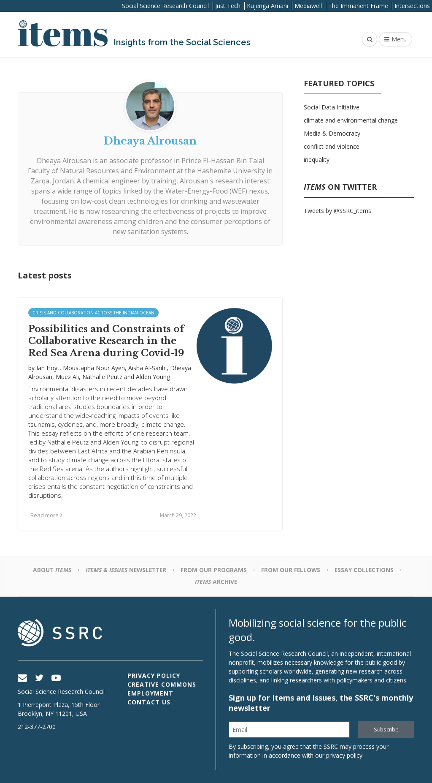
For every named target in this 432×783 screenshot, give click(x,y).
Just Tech (227, 6)
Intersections (412, 6)
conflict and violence (331, 146)
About (49, 570)
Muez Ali (67, 377)
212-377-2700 (37, 727)
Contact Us (148, 702)
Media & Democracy (332, 133)
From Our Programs (214, 570)
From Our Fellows (291, 570)
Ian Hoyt (47, 368)
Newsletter (125, 570)
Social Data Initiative (331, 107)
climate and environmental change (351, 120)
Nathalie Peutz (102, 377)
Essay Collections (366, 570)
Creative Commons (161, 684)
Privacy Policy (153, 675)
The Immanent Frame (358, 6)
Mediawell (308, 6)
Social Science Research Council (165, 6)
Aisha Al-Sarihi (147, 368)
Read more (46, 515)
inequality (316, 160)
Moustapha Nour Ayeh (94, 368)
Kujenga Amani (267, 6)
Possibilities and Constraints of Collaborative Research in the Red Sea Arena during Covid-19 (106, 341)
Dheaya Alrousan (64, 160)
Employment (150, 693)
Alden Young (153, 377)
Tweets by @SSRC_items (337, 211)
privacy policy (344, 755)
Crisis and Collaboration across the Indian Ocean (93, 313)
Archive (216, 582)
